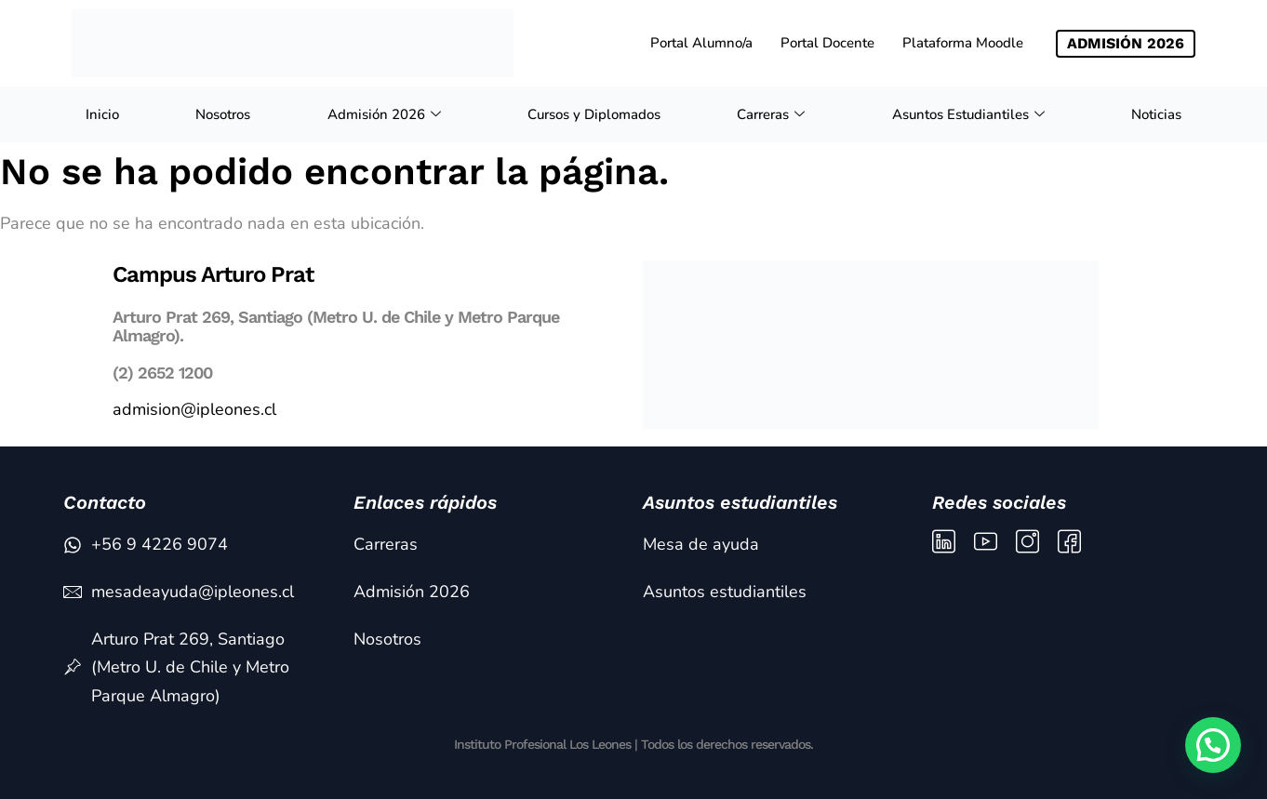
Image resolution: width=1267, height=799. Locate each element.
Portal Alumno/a (701, 42)
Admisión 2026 (386, 114)
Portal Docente (827, 42)
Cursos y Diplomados (593, 114)
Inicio (102, 114)
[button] (1213, 745)
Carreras (773, 114)
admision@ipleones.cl (194, 409)
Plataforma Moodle (962, 42)
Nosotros (222, 114)
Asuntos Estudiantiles (970, 114)
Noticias (1156, 114)
